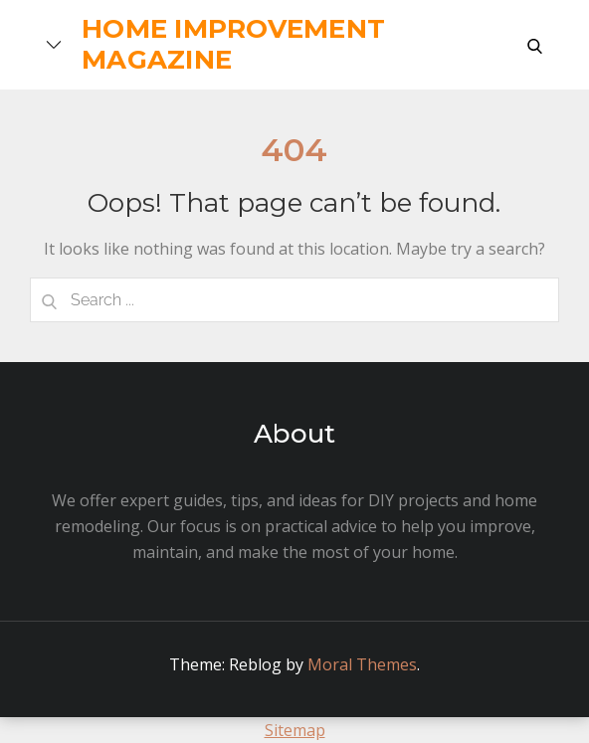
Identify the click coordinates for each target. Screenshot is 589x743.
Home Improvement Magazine (233, 44)
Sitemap (295, 730)
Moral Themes (362, 664)
